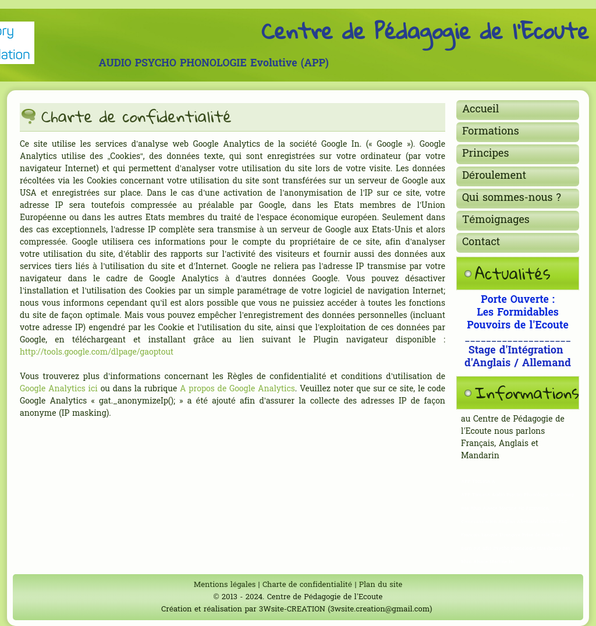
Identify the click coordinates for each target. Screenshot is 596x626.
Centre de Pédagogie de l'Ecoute (425, 30)
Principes (485, 154)
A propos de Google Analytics (237, 389)
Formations (490, 132)
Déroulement (494, 176)
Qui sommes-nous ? (511, 198)
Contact (481, 242)
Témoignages (496, 220)
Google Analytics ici (59, 389)
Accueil (480, 110)
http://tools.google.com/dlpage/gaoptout (96, 352)
